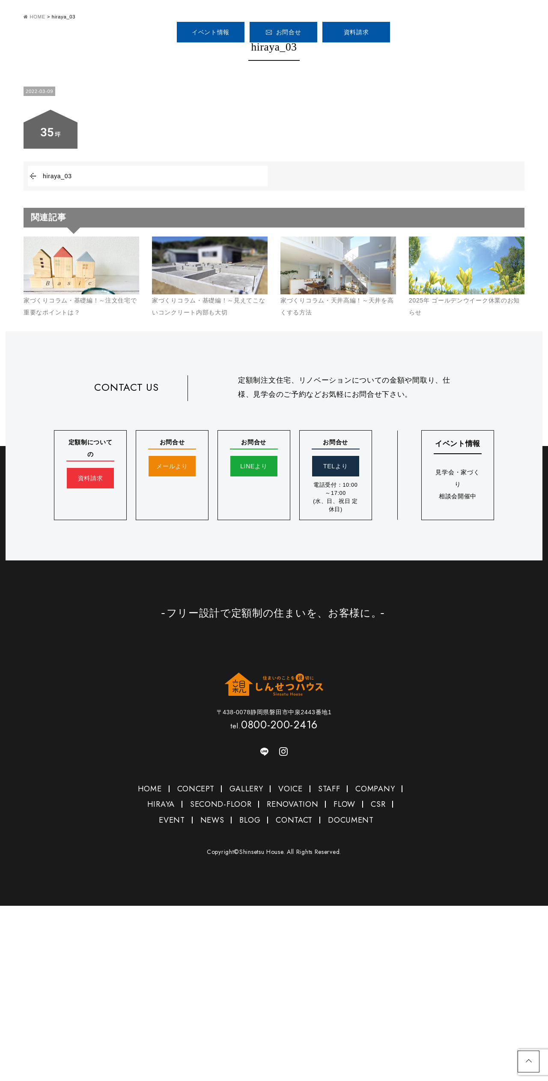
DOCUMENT (351, 820)
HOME (187, 55)
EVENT (172, 820)
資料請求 (356, 32)
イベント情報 (210, 32)
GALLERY (287, 55)
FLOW (344, 804)
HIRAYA (161, 804)
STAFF (380, 55)
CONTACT (294, 820)
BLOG (249, 820)
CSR (378, 804)
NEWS (212, 820)
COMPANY (423, 55)
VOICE (338, 55)
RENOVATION (292, 804)
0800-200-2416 (445, 29)
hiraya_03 (57, 176)
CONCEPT (237, 55)
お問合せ (283, 32)
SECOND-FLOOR (220, 804)
